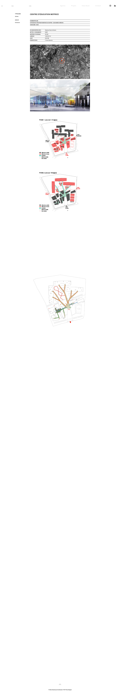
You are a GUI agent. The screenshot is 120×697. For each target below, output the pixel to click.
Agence (62, 6)
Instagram (110, 3)
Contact (98, 6)
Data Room (86, 6)
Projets (73, 6)
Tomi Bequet (69, 689)
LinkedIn (115, 3)
